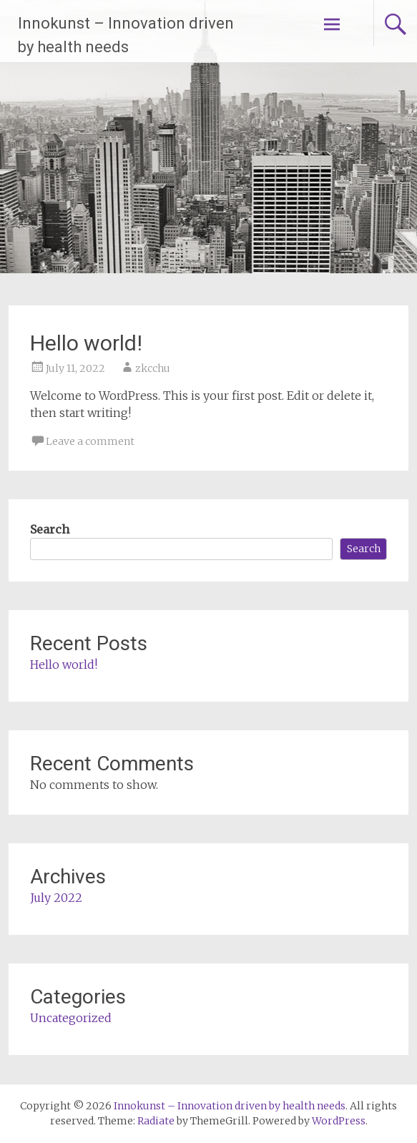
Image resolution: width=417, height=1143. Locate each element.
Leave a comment (90, 441)
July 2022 (56, 898)
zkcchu (152, 368)
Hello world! (86, 342)
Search (49, 529)
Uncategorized (71, 1018)
